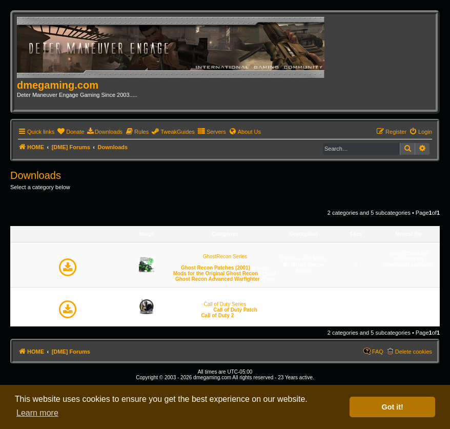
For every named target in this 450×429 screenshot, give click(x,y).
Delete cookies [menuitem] (413, 352)
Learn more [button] (37, 412)
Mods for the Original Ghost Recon (215, 273)
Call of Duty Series (225, 304)
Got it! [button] (392, 407)
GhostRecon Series (225, 256)
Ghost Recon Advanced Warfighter (217, 279)
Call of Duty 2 (217, 315)
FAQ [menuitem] (377, 352)
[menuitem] (70, 132)
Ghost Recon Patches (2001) (215, 268)
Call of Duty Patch (235, 310)
